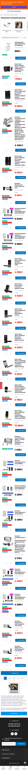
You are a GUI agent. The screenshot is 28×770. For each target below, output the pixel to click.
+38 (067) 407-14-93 (14, 724)
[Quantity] (7, 58)
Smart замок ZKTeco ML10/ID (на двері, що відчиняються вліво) (20, 261)
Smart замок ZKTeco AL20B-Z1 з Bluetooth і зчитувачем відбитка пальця (20, 337)
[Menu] (2, 11)
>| (22, 678)
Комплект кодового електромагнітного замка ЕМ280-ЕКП (20, 487)
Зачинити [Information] (14, 7)
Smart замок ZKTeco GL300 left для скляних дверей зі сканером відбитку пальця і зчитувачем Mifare (20, 160)
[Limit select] (25, 37)
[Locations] (23, 11)
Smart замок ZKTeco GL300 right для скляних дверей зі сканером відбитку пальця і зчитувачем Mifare (20, 94)
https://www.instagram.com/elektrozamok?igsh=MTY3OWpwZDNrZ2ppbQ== (15, 733)
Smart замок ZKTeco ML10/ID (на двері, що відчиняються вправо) (20, 312)
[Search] (4, 11)
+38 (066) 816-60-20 (14, 726)
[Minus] (4, 58)
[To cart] (20, 58)
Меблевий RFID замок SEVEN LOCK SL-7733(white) (20, 44)
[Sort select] (11, 37)
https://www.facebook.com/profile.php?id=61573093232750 (12, 733)
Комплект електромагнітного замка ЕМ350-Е (20, 512)
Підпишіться (21, 743)
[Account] (26, 11)
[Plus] (11, 58)
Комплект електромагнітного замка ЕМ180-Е (20, 462)
